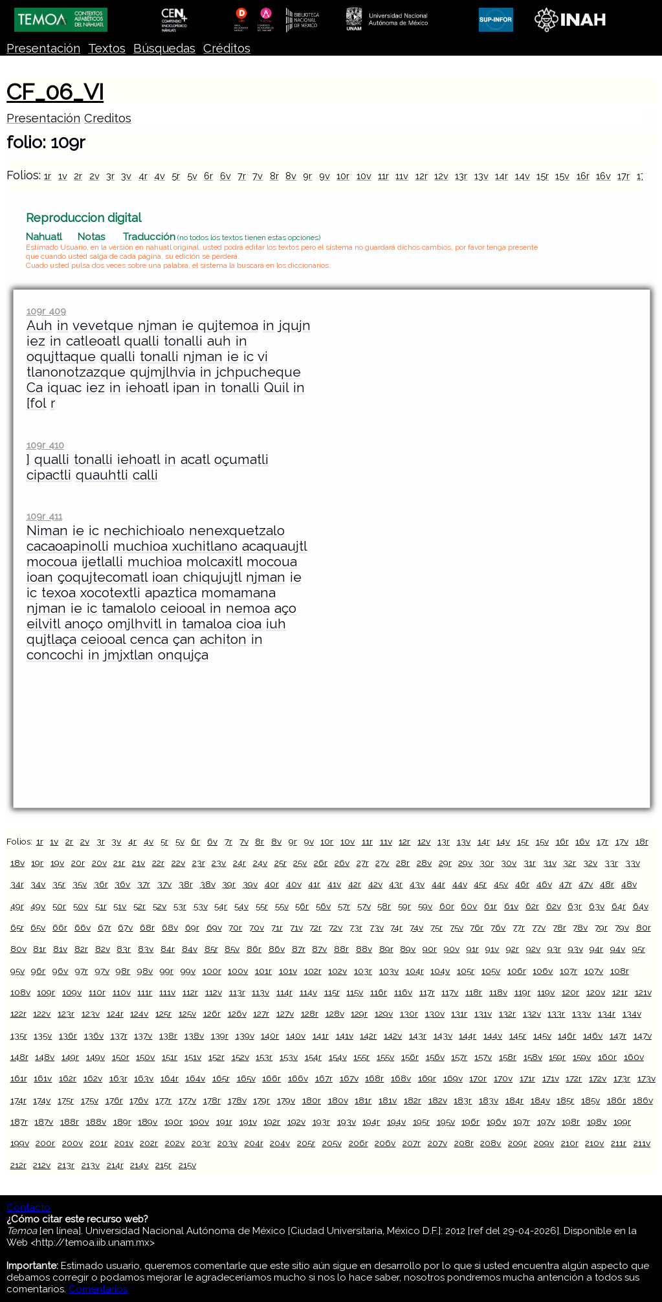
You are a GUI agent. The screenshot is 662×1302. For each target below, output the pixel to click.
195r (421, 1121)
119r (522, 992)
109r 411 (44, 516)
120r (570, 992)
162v (92, 1078)
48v (629, 884)
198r (571, 1121)
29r (445, 862)
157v (483, 1057)
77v (539, 927)
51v (119, 906)
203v (227, 1143)
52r (139, 906)
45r (480, 884)
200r (45, 1143)
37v (164, 884)
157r (459, 1057)
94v (617, 948)
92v (533, 948)
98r (123, 970)
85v (232, 948)
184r (514, 1100)
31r (530, 862)
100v (238, 970)
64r (619, 906)
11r (383, 175)
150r (120, 1057)
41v (334, 884)
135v (43, 1035)
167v (349, 1078)
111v (167, 992)
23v (219, 862)
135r (18, 1035)
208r (464, 1143)
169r (427, 1078)
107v (593, 970)
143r (417, 1035)
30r (487, 862)
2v (94, 175)
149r (70, 1057)
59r (404, 906)
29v (465, 862)
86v (277, 948)
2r (78, 175)
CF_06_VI (55, 92)
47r (565, 884)
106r (516, 970)
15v (562, 175)
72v (335, 927)
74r (396, 927)
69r (192, 927)
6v (225, 175)
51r (101, 906)
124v (139, 1013)
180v (338, 1100)
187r (19, 1121)
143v (443, 1035)
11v (401, 175)
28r (403, 862)
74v (416, 927)
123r (66, 1013)
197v (546, 1121)
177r (163, 1100)
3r (110, 175)
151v (192, 1057)
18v (17, 862)
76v (498, 927)
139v (245, 1035)
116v (403, 992)
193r (321, 1121)
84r (167, 948)
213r (66, 1165)
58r (384, 906)
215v (187, 1165)
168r (374, 1078)
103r (363, 970)
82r (81, 948)
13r (461, 175)
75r (436, 927)
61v (511, 906)
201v (124, 1143)
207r (412, 1143)
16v (603, 175)
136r (68, 1035)
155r (361, 1057)
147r (618, 1035)
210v (594, 1143)
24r (239, 862)
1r (47, 175)
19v (57, 862)
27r (363, 862)
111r (144, 992)
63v (596, 906)
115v (354, 992)
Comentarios (98, 1289)
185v (590, 1100)
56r (302, 906)
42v (375, 884)
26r (320, 862)
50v (80, 906)
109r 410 (45, 444)
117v (449, 992)
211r (618, 1143)
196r (470, 1121)
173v (646, 1078)
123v (91, 1013)
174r (18, 1100)
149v (95, 1057)
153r (264, 1057)
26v (342, 862)
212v (41, 1165)
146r (567, 1035)
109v (72, 992)
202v (174, 1143)
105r (465, 970)
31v (550, 862)
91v (492, 948)
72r (315, 927)
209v (544, 1143)
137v (143, 1035)
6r (208, 175)
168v (401, 1078)
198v (596, 1121)
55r (262, 906)
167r (324, 1078)
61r (490, 906)
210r (570, 1143)
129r (359, 1013)
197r (521, 1121)
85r (211, 948)
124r (115, 1013)
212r (18, 1165)
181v (388, 1100)
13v (481, 175)
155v (385, 1057)
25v (300, 862)
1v (62, 175)
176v (138, 1100)
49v (37, 906)
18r (641, 841)
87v (319, 948)
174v (41, 1100)
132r (507, 1013)
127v (285, 1013)
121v (643, 992)
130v (435, 1013)
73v (377, 927)
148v (44, 1057)
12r (421, 175)
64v (640, 906)
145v (542, 1035)
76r (476, 927)
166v (298, 1078)
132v (532, 1013)
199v (19, 1143)
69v (214, 927)
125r (163, 1013)
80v (18, 948)
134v (632, 1013)
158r (507, 1057)
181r (363, 1100)
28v (424, 862)
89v (407, 948)
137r (119, 1035)
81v (60, 948)
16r (583, 175)
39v (250, 884)
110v (122, 992)
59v (425, 906)
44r (438, 884)
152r (216, 1057)
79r (601, 927)
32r (569, 862)
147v (643, 1035)
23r (198, 862)
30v (508, 862)
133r (556, 1013)
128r (309, 1013)
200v (72, 1143)
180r (311, 1100)
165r (221, 1078)
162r (67, 1078)
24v (260, 862)
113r (237, 992)
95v (17, 970)
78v (580, 927)
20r (78, 862)
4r (143, 175)
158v (533, 1057)
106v (543, 970)
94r (596, 948)
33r (611, 862)
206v (385, 1143)
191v (248, 1121)
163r (118, 1078)
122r (18, 1013)
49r (17, 906)
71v (296, 927)
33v (632, 862)
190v (199, 1121)
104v (440, 970)
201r (98, 1143)
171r (527, 1078)
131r (459, 1013)
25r (280, 862)
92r (512, 948)
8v (290, 175)
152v (240, 1057)
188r (69, 1121)
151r (169, 1057)
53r (179, 906)
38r (186, 884)
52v (159, 906)
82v (102, 948)
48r (607, 884)
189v (147, 1121)
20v (99, 862)
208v (490, 1143)
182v (437, 1100)
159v (582, 1057)
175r (66, 1100)
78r (559, 927)
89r (386, 948)
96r (38, 970)
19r (37, 862)
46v (544, 884)
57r (344, 906)
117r (427, 992)
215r (163, 1165)
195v (446, 1121)
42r (354, 884)
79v (622, 927)
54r (220, 906)
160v (634, 1057)
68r (147, 927)
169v (453, 1078)
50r (59, 906)
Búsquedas (164, 48)
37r (143, 884)
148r (19, 1057)
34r (17, 884)
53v (200, 906)
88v (364, 948)
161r (18, 1078)
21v (138, 862)
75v (456, 927)
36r (101, 884)
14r (501, 175)
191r (224, 1121)
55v (282, 906)
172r (574, 1078)
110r (97, 992)
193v (346, 1121)
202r (149, 1143)
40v (294, 884)
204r (254, 1143)
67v (125, 927)
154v (338, 1057)
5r (175, 175)
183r (463, 1100)
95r (638, 948)
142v (393, 1035)
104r (415, 970)
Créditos (226, 48)
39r (229, 884)
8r (274, 175)
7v (257, 175)
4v (159, 175)
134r (606, 1013)
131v (483, 1013)
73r (355, 927)
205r (306, 1143)
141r (321, 1035)
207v (437, 1143)
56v (323, 906)
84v (189, 948)
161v (43, 1078)
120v (595, 992)
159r (557, 1057)
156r (410, 1057)
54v (241, 906)
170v (503, 1078)
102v (337, 970)
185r (565, 1100)
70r (235, 927)
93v (575, 948)
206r (358, 1143)
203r (201, 1143)
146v (592, 1035)
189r (122, 1121)
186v (643, 1100)
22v (178, 862)
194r (371, 1121)
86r (254, 948)
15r (542, 175)
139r (219, 1035)
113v (260, 992)
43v (417, 884)
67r (104, 927)
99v (188, 970)
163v (143, 1078)
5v (192, 175)
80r (643, 927)
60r (446, 906)
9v (324, 175)
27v (382, 862)
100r (212, 970)
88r (341, 948)
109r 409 (46, 310)
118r (473, 992)
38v (207, 884)
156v (435, 1057)
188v (96, 1121)
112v (213, 992)
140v (295, 1035)
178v (237, 1100)
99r (166, 970)
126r (212, 1013)
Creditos (107, 118)
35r (58, 884)
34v (37, 884)
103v (389, 970)
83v (145, 948)
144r (467, 1035)
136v (94, 1035)
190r (173, 1121)
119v (546, 992)
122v (41, 1013)
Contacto (28, 1207)
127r (261, 1013)
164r (169, 1078)
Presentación (43, 48)
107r (568, 970)
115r (332, 992)
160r (607, 1057)
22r (158, 862)
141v (344, 1035)
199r (622, 1121)
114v (308, 992)
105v (490, 970)
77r (519, 927)
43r (396, 884)
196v (496, 1121)
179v (286, 1100)
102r (313, 970)
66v (82, 927)
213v (91, 1165)
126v (237, 1013)
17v (621, 841)
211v (642, 1143)
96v (60, 970)
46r (522, 884)
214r (115, 1165)
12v (441, 175)
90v (451, 948)
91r (473, 948)
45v (501, 884)
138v (194, 1035)
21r (119, 862)
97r (81, 970)
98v (145, 970)
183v (488, 1100)
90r (430, 948)
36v (122, 884)
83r (123, 948)
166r (271, 1078)
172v (597, 1078)
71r (277, 927)
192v (296, 1121)
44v (459, 884)
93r (554, 948)
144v (492, 1035)
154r (313, 1057)
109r (46, 992)
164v (195, 1078)
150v (145, 1057)
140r (270, 1035)
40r (272, 884)
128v (334, 1013)
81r (39, 948)
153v (289, 1057)
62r (532, 906)
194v (396, 1121)
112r (190, 992)
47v (586, 884)
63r (575, 906)
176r (114, 1100)
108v (20, 992)
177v (187, 1100)
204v (280, 1143)
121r (620, 992)
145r (517, 1035)
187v (43, 1121)
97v (102, 970)
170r (478, 1078)
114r (284, 992)
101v (288, 970)
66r (59, 927)
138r (168, 1035)
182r (412, 1100)
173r (621, 1078)
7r (241, 175)
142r (368, 1035)
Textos (107, 48)
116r (378, 992)
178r (212, 1100)
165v (246, 1078)
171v (550, 1078)
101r (263, 970)
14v (522, 175)
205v (332, 1143)
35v (79, 884)
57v (364, 906)
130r (409, 1013)
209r (517, 1143)
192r (271, 1121)
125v (187, 1013)
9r (307, 175)
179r (261, 1100)
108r (619, 970)
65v (37, 927)
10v (364, 175)
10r (343, 175)
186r (616, 1100)
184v (540, 1100)
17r (623, 175)
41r (314, 884)
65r (17, 927)
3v (126, 175)
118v (498, 992)
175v (89, 1100)
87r (298, 948)
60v (469, 906)
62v (553, 906)
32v (590, 862)
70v (256, 927)
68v (170, 927)
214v (139, 1165)
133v (581, 1013)
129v (384, 1013)
